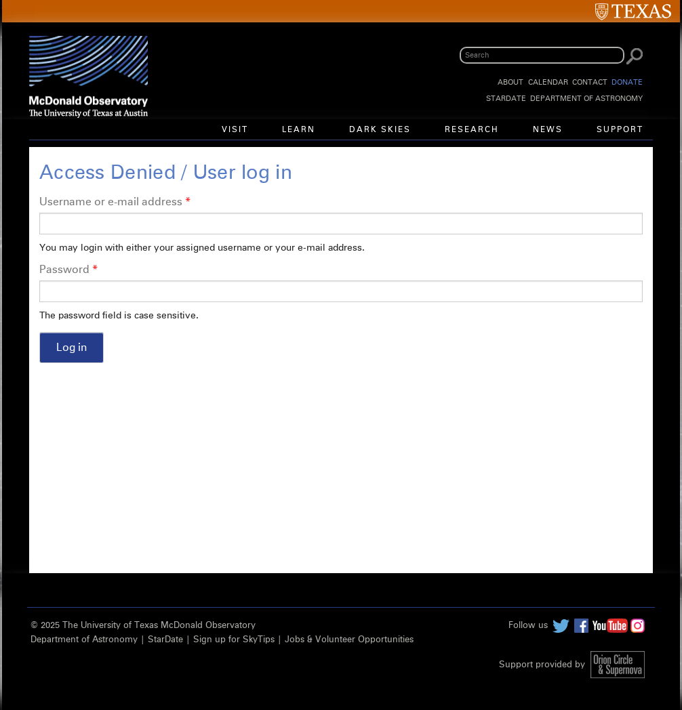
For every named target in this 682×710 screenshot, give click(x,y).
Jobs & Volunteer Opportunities (349, 639)
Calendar (548, 82)
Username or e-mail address (114, 201)
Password (68, 269)
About (510, 82)
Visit (235, 130)
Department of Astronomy (586, 98)
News (548, 130)
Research (472, 130)
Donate (627, 82)
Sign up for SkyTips (234, 639)
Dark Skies (380, 130)
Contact (589, 82)
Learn (298, 130)
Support (620, 130)
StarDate (506, 98)
